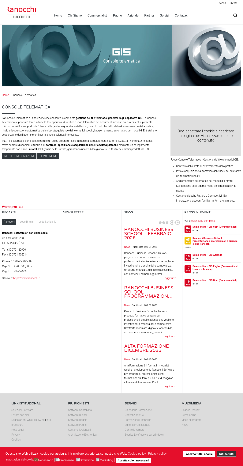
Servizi (164, 15)
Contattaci (181, 15)
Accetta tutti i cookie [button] (199, 454)
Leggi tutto (169, 278)
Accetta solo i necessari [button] (133, 460)
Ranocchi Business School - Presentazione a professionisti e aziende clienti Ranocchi (215, 241)
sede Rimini (26, 221)
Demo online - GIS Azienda (207, 254)
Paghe (117, 15)
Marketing (106, 460)
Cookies (16, 439)
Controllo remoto (134, 429)
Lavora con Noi (20, 414)
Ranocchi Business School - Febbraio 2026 (148, 234)
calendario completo (203, 220)
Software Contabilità (80, 409)
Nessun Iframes (91, 257)
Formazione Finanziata (138, 419)
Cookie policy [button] (137, 453)
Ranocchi (9, 221)
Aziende (133, 15)
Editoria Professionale (137, 424)
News (127, 246)
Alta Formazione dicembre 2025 (146, 348)
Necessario (45, 460)
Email (19, 207)
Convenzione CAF (135, 414)
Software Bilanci (77, 414)
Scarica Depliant (190, 409)
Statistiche (87, 460)
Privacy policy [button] (157, 453)
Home (58, 15)
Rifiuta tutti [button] (226, 454)
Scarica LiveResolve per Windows (144, 434)
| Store (233, 2)
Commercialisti (97, 15)
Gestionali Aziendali (79, 429)
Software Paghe (77, 424)
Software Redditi (77, 419)
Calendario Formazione (138, 409)
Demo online (48, 156)
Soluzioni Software (22, 409)
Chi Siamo (75, 15)
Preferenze (66, 460)
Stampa (8, 207)
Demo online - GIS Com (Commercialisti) (215, 226)
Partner (149, 15)
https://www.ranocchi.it (26, 278)
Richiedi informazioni (19, 156)
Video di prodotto (191, 419)
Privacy (15, 434)
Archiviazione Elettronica (82, 434)
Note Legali (17, 429)
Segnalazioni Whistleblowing (27, 419)
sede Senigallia (47, 221)
